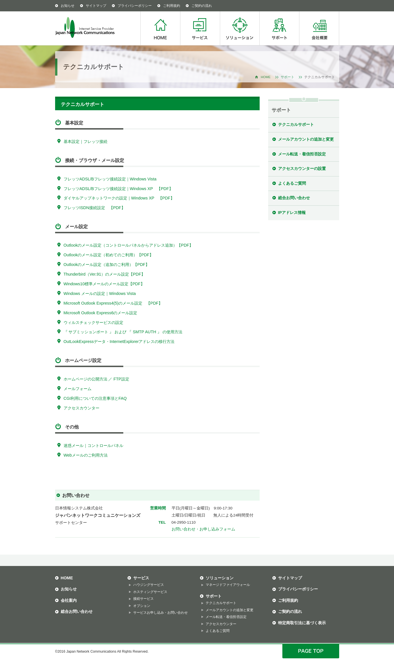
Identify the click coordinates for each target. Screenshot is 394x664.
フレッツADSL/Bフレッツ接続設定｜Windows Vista (110, 179)
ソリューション (239, 28)
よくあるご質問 (292, 183)
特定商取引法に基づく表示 (302, 623)
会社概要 (319, 28)
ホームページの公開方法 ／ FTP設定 (96, 379)
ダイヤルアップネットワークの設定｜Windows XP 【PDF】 (119, 198)
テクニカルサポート (296, 124)
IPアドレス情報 (292, 212)
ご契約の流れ (201, 5)
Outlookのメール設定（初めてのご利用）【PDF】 (108, 255)
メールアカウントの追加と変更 (306, 139)
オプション (141, 606)
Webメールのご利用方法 (86, 455)
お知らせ (67, 5)
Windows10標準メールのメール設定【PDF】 (104, 284)
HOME (160, 28)
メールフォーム (77, 388)
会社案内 (69, 600)
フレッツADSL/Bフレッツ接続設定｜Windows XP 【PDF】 (118, 188)
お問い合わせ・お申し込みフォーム (203, 529)
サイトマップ (96, 5)
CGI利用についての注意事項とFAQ (95, 398)
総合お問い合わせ (294, 197)
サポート (279, 28)
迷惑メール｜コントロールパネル (93, 445)
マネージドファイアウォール (228, 585)
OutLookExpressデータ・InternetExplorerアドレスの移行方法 (119, 341)
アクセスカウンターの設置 (302, 168)
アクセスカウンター (81, 408)
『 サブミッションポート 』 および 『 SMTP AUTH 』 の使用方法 (123, 332)
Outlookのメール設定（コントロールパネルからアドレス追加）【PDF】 (128, 245)
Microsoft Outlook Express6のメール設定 (100, 313)
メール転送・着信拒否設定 (302, 154)
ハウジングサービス (148, 585)
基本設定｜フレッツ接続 (85, 141)
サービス (200, 28)
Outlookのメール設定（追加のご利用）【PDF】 (106, 264)
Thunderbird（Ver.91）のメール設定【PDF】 (104, 274)
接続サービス (143, 599)
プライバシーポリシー (135, 5)
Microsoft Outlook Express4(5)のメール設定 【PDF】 (113, 303)
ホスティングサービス (150, 592)
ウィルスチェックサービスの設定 (93, 322)
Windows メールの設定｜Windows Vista (100, 293)
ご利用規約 (171, 5)
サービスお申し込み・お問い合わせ (160, 613)
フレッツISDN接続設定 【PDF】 (94, 207)
